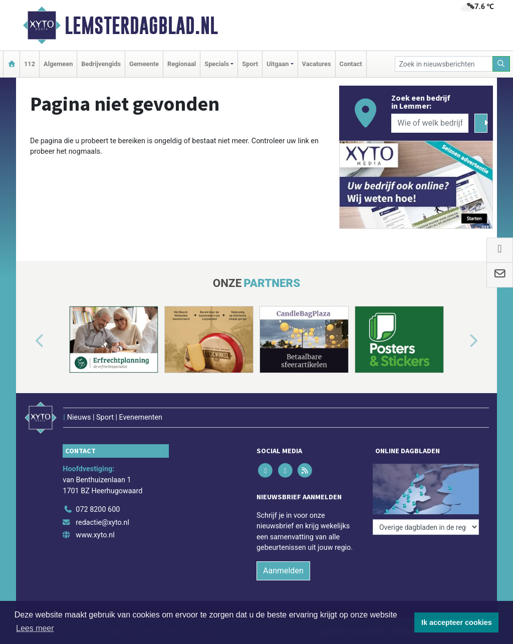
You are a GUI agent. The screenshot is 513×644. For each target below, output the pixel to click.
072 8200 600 (98, 509)
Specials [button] (216, 64)
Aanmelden (283, 570)
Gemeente (144, 64)
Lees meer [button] (35, 628)
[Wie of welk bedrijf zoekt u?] (429, 123)
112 (29, 64)
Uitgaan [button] (278, 64)
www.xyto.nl (95, 535)
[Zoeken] (501, 64)
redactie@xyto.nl (102, 522)
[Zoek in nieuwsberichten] (444, 64)
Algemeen (58, 64)
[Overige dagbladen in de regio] (426, 527)
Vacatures (316, 64)
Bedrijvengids (101, 64)
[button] (28, 341)
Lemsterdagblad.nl (141, 26)
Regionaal (181, 64)
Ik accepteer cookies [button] (456, 622)
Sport (250, 64)
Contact (351, 64)
